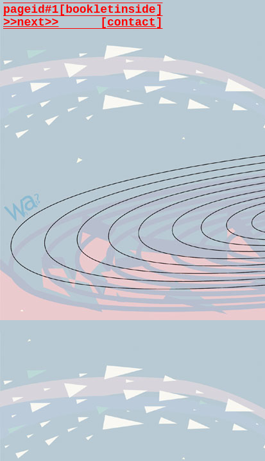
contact (131, 22)
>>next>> (30, 22)
